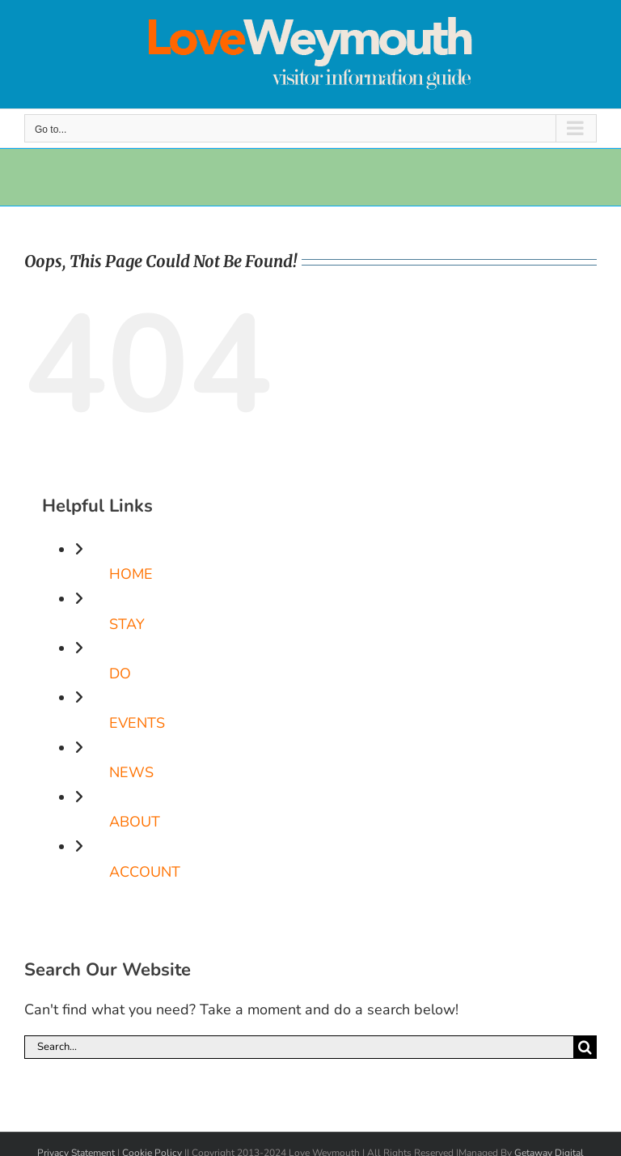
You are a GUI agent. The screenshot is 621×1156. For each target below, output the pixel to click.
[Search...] (298, 1047)
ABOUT (134, 821)
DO (120, 673)
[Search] (585, 1047)
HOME (131, 574)
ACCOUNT (144, 872)
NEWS (131, 772)
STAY (127, 624)
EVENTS (137, 723)
